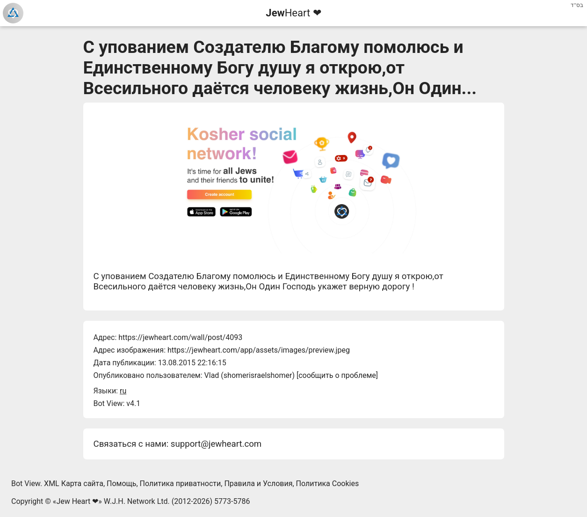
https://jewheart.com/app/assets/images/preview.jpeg (258, 350)
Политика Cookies (327, 483)
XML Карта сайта (73, 483)
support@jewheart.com (216, 444)
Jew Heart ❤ (77, 501)
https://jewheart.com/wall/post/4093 (180, 337)
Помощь (121, 483)
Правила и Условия (258, 483)
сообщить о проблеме (337, 375)
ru (123, 390)
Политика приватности (180, 483)
